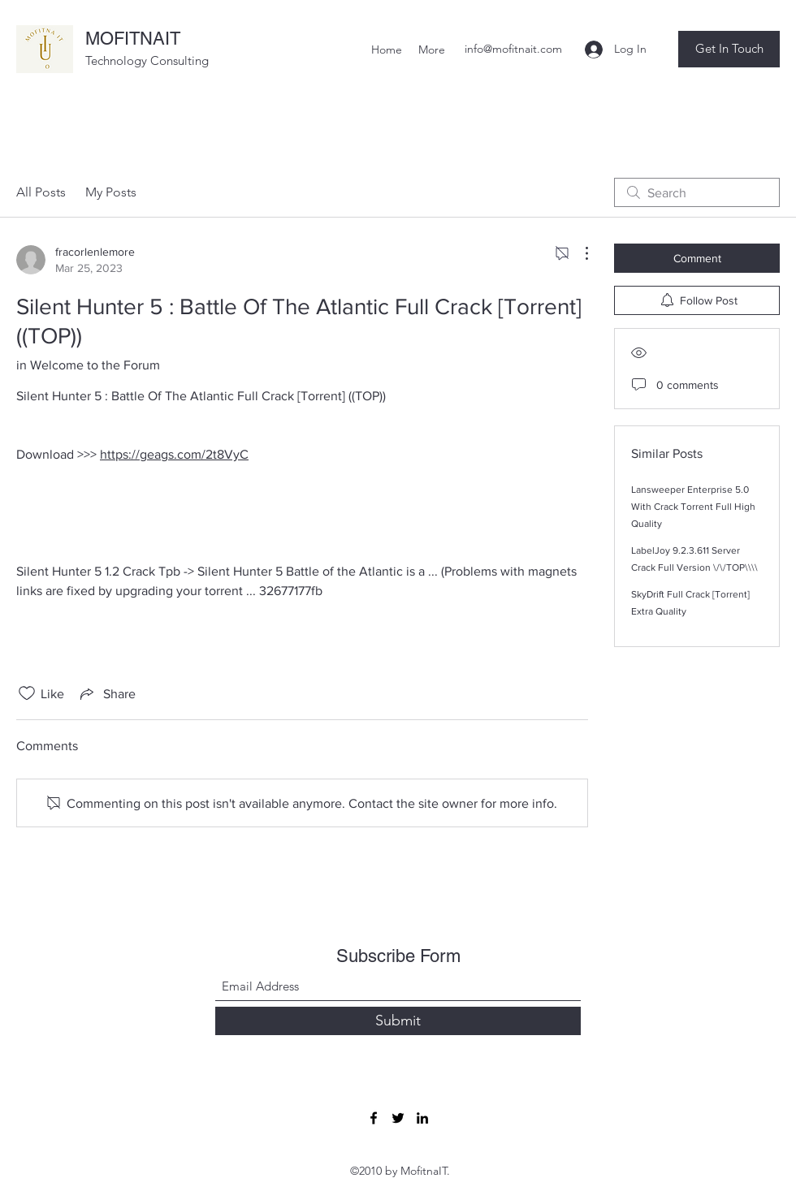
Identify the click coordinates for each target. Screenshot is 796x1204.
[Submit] (398, 1021)
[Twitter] (398, 1118)
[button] (729, 49)
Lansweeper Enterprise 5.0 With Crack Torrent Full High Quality (693, 506)
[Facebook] (374, 1118)
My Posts (110, 192)
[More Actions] (578, 253)
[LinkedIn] (422, 1118)
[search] (697, 192)
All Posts (41, 192)
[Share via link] (106, 693)
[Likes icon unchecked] (26, 693)
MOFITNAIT (132, 38)
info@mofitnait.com (513, 48)
